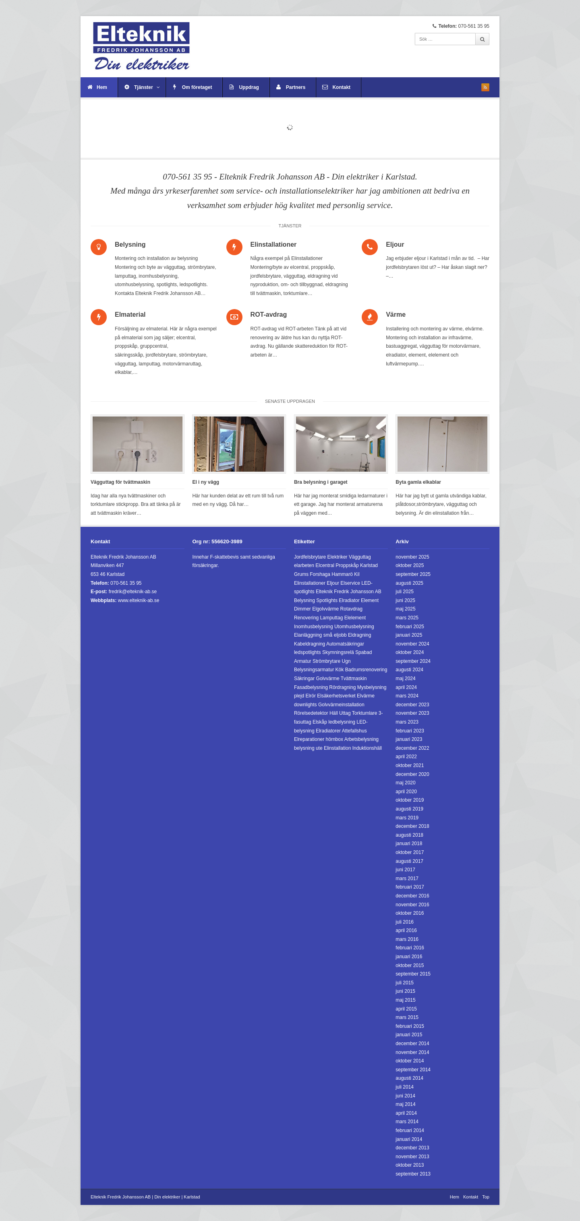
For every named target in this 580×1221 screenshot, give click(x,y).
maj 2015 (405, 1000)
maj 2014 (405, 1104)
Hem (102, 87)
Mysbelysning (372, 687)
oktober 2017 (410, 852)
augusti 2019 (409, 809)
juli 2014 (405, 1087)
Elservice (350, 583)
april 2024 (406, 687)
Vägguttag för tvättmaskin (120, 482)
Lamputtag (331, 618)
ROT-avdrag (269, 314)
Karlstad (369, 565)
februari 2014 (410, 1130)
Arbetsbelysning (361, 739)
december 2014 (412, 1043)
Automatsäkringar (345, 644)
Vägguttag (360, 557)
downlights (305, 704)
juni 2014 (405, 1096)
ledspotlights (307, 652)
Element (370, 600)
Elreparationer (309, 739)
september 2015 (413, 974)
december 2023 (412, 704)
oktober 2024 (410, 652)
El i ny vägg (205, 482)
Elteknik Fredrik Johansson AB (348, 591)
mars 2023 (407, 722)
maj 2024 (405, 678)
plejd (299, 696)
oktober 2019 (410, 800)
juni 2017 (405, 869)
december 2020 (412, 774)
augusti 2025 (409, 583)
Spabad (363, 652)
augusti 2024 (409, 669)
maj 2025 (405, 609)
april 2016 (406, 930)
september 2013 (413, 1174)
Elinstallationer (274, 244)
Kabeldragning (309, 644)
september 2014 (413, 1069)
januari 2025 (409, 635)
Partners (296, 87)
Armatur (302, 661)
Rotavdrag (351, 609)
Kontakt (341, 87)
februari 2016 (410, 948)
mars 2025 (407, 618)
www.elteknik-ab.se (139, 600)
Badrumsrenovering (366, 669)
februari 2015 (410, 1026)
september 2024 (413, 661)
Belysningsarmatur (314, 669)
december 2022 (412, 748)
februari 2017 (410, 887)
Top (485, 1196)
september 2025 (413, 574)
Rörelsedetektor (311, 713)
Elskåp (320, 722)
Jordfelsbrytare (310, 557)
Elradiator (349, 600)
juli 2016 (405, 922)
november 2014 (412, 1052)
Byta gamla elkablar (418, 482)
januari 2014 (409, 1139)
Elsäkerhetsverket (336, 696)
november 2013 (412, 1156)
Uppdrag (249, 87)
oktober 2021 (410, 765)
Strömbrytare (326, 661)
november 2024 (412, 644)
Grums (301, 574)
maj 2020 (405, 783)
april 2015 (406, 1009)
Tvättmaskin (354, 678)
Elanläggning (308, 635)
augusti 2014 (409, 1078)
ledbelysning (341, 722)
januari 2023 (409, 739)
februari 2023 (410, 731)
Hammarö (342, 574)
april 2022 (406, 756)
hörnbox (334, 739)
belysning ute (308, 748)
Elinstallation (337, 748)
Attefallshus (354, 731)
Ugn (346, 661)
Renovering (306, 618)
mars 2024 (407, 696)
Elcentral (324, 565)
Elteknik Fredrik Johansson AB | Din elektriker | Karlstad (145, 1196)
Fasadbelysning (311, 687)
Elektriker (337, 557)
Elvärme (366, 696)
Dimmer (302, 609)
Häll (333, 713)
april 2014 (406, 1113)
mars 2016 (407, 939)
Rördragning (342, 687)
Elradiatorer (328, 731)
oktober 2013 (410, 1165)
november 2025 (412, 557)
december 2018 (412, 826)
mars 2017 (407, 878)
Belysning (130, 244)
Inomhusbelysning (313, 626)
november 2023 (412, 713)
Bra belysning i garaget (321, 482)
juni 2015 (405, 991)
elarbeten (304, 565)
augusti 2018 (409, 835)
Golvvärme (328, 678)
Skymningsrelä (338, 652)
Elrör (311, 696)
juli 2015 (405, 983)
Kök (340, 669)
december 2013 (412, 1148)
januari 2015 (409, 1034)
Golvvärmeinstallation (341, 704)
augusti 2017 (409, 861)
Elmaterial (130, 314)
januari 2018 (409, 843)
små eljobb (335, 635)
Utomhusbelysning (354, 626)
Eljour (395, 244)
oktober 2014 (410, 1061)
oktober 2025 (410, 565)
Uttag (345, 713)
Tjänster (147, 87)
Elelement (355, 618)
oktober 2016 (410, 913)
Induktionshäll (367, 748)
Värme (396, 314)
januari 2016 (409, 956)
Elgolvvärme (325, 609)
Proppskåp (347, 565)
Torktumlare (364, 713)
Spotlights (327, 600)
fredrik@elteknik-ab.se (133, 591)
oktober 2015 (410, 965)
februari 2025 (410, 626)
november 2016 (412, 905)
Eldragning (359, 635)
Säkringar (304, 678)
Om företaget (197, 87)
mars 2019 (407, 818)
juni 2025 (405, 600)
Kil (356, 574)
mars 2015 (407, 1017)
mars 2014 (407, 1121)
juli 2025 (405, 591)
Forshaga (320, 574)
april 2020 (406, 791)
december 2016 (412, 896)
